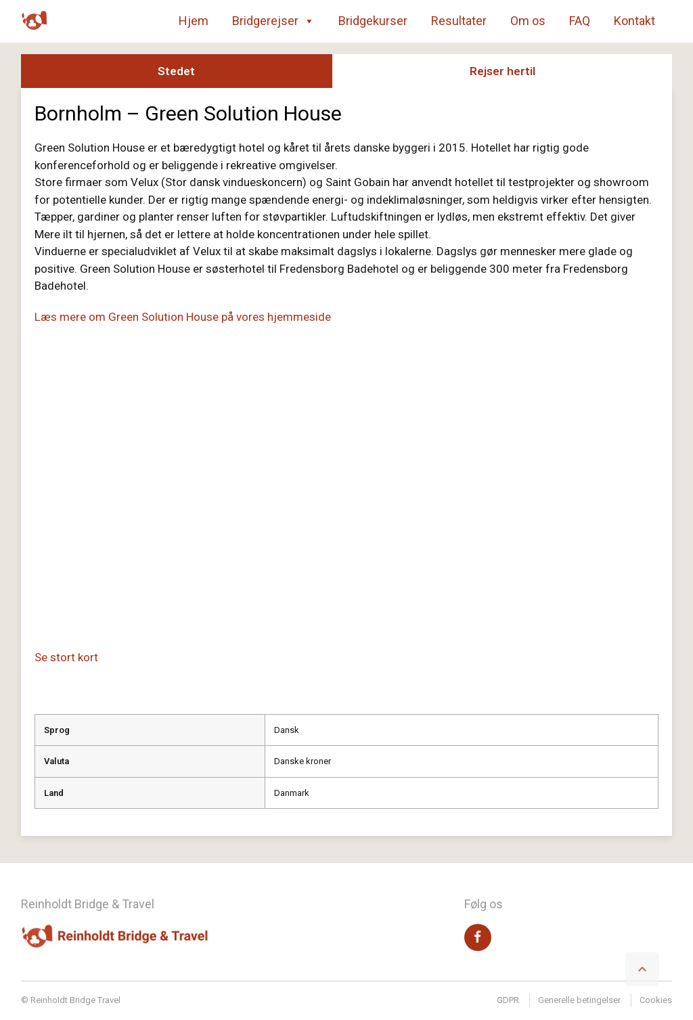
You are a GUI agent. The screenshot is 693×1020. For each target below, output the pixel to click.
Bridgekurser (372, 21)
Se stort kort (66, 657)
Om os (527, 21)
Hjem (193, 21)
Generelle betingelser (579, 1000)
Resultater (459, 21)
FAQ (579, 21)
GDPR (508, 1000)
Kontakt (634, 21)
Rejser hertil (502, 71)
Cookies (656, 1000)
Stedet (176, 71)
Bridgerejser (273, 21)
